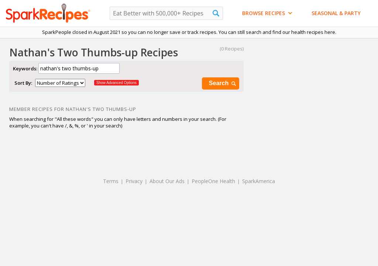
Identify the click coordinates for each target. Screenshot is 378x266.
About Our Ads (167, 181)
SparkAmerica (258, 181)
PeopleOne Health (213, 181)
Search (223, 83)
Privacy (134, 181)
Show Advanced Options (116, 83)
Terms (110, 181)
